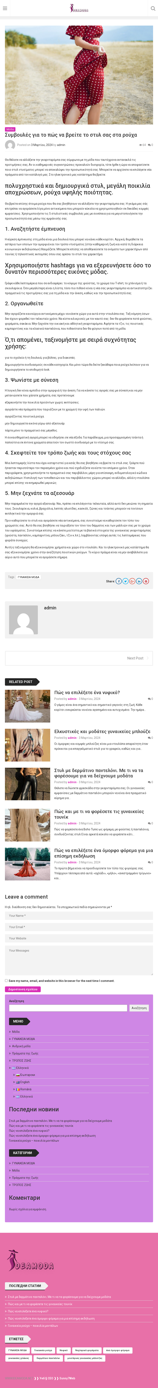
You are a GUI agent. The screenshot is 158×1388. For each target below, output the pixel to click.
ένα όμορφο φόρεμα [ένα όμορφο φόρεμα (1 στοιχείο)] (117, 1350)
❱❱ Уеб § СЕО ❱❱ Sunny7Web (54, 1378)
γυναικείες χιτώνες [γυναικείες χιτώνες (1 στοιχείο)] (18, 1358)
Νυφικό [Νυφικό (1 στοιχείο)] (64, 1350)
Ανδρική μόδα (21, 1046)
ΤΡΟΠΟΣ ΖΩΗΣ (21, 1060)
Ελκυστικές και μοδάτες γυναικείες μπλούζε (102, 731)
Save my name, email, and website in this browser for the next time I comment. (62, 981)
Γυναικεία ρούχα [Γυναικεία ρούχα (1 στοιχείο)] (43, 1350)
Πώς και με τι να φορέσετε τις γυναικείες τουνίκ (41, 1125)
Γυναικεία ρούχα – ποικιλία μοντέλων (34, 1140)
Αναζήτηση (16, 1001)
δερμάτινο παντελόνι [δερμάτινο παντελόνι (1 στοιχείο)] (48, 1358)
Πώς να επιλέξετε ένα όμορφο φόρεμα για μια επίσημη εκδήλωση (52, 1135)
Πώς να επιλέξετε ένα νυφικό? (87, 692)
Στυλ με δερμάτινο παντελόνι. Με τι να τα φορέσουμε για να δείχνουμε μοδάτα (98, 773)
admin (61, 145)
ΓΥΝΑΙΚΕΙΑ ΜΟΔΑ (28, 577)
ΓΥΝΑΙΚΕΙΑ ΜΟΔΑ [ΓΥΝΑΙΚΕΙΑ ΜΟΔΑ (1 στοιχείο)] (17, 1350)
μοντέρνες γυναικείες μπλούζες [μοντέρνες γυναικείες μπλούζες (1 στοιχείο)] (84, 1358)
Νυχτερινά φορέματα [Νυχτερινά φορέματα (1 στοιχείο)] (87, 1350)
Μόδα (10, 129)
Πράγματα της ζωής (25, 1053)
